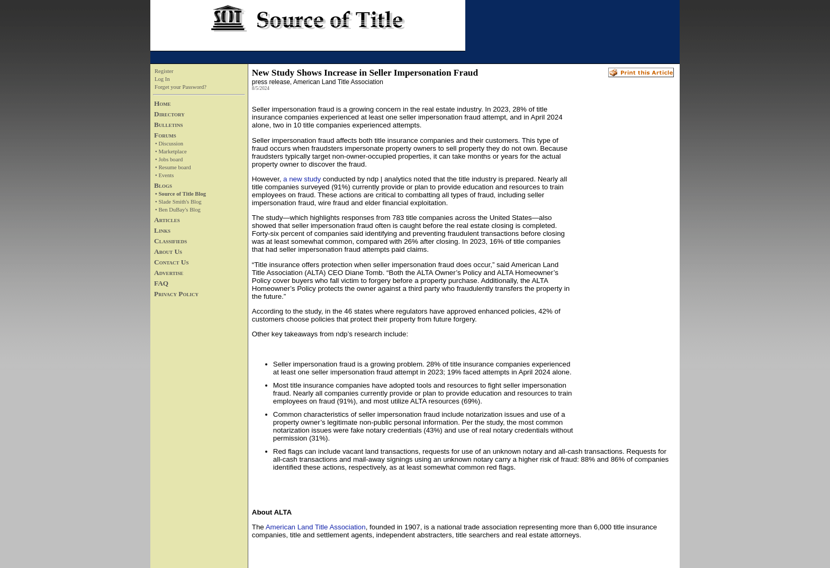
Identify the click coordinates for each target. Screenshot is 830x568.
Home (162, 103)
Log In (162, 79)
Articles (167, 220)
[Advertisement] (623, 265)
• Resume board (173, 167)
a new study (302, 179)
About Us (168, 251)
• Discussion (169, 143)
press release (271, 82)
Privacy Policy (176, 294)
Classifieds (170, 241)
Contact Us (171, 262)
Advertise (168, 273)
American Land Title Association (316, 527)
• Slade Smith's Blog (178, 202)
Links (162, 230)
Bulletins (168, 125)
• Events (164, 175)
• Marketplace (171, 151)
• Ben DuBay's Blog (178, 210)
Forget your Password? (180, 87)
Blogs (163, 185)
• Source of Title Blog (180, 194)
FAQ (161, 283)
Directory (169, 114)
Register (164, 71)
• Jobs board (169, 159)
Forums (165, 135)
